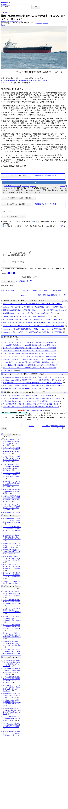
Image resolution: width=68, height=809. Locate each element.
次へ (60, 300)
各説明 (61, 226)
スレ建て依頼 (37, 295)
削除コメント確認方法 (52, 295)
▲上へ (23, 300)
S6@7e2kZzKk (33, 186)
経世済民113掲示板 (50, 300)
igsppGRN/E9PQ (38, 23)
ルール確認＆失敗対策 (23, 286)
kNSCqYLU (45, 23)
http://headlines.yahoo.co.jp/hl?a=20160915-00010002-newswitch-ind (24, 80)
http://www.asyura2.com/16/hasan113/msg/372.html (11, 21)
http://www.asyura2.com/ (35, 415)
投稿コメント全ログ (8, 295)
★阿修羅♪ (4, 2)
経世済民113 (5, 5)
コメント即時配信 (24, 295)
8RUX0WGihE (25, 186)
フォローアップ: (7, 211)
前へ (65, 300)
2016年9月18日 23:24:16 (12, 186)
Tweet (3, 25)
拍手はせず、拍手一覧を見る (45, 175)
